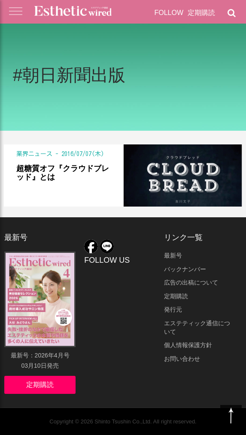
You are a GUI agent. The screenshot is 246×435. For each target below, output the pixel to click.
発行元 (173, 309)
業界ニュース (34, 154)
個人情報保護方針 (188, 345)
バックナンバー (185, 269)
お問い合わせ (182, 358)
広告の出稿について (191, 282)
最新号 (173, 255)
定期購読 (201, 12)
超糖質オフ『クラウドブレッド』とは (62, 173)
